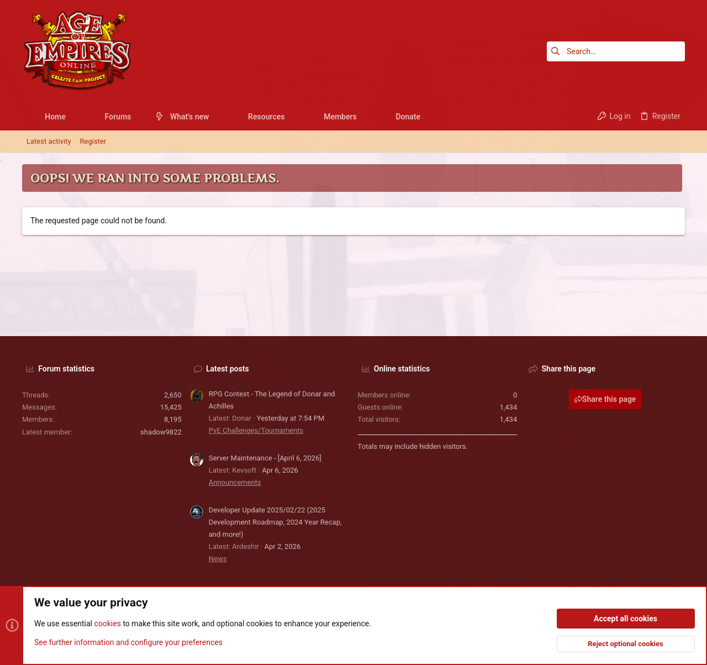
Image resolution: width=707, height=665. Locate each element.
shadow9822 (161, 432)
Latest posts (227, 368)
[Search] (616, 51)
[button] (74, 116)
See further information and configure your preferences (128, 642)
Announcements (235, 482)
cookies (107, 624)
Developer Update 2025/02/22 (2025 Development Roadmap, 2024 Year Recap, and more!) (275, 522)
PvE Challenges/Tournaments (256, 430)
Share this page (605, 399)
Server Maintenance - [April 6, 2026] (265, 458)
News (218, 558)
